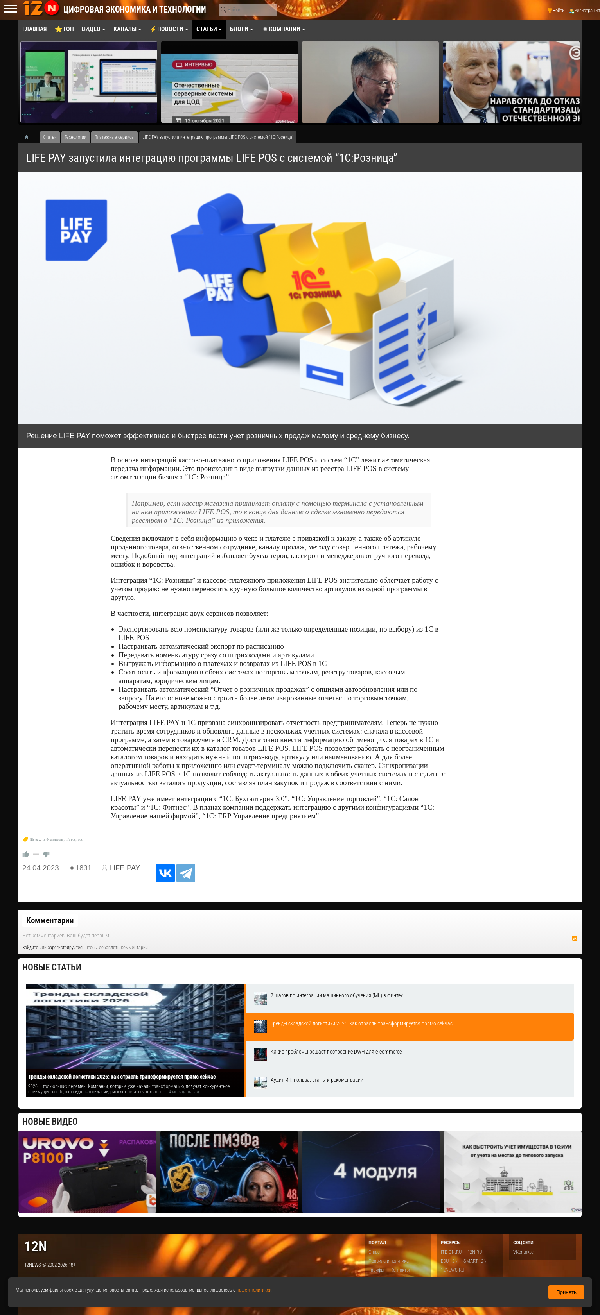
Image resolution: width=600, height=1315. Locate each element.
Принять (566, 1292)
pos (80, 839)
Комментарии (50, 920)
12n (35, 1246)
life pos (70, 839)
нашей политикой (254, 1290)
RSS (574, 938)
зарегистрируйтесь (66, 947)
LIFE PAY (124, 868)
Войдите (30, 947)
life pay (35, 839)
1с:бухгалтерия (52, 839)
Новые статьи (51, 967)
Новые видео (50, 1121)
